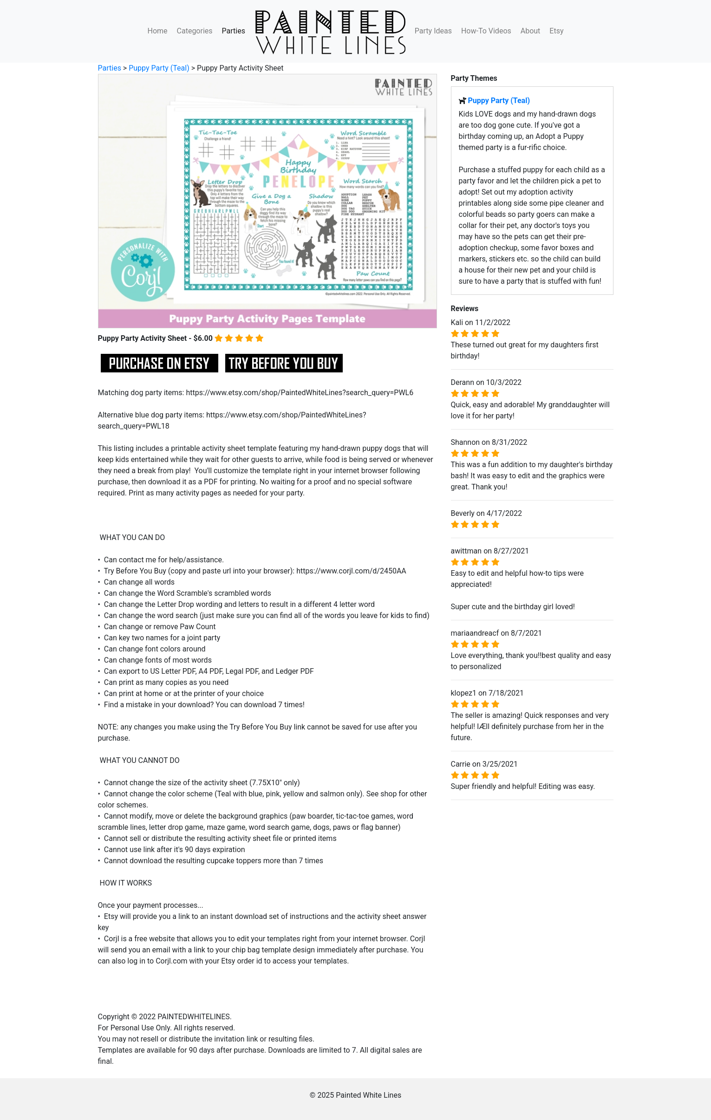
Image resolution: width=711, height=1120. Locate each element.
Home (158, 30)
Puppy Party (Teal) (159, 68)
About (531, 30)
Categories (195, 30)
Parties (233, 30)
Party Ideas (433, 30)
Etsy (556, 30)
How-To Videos (486, 30)
